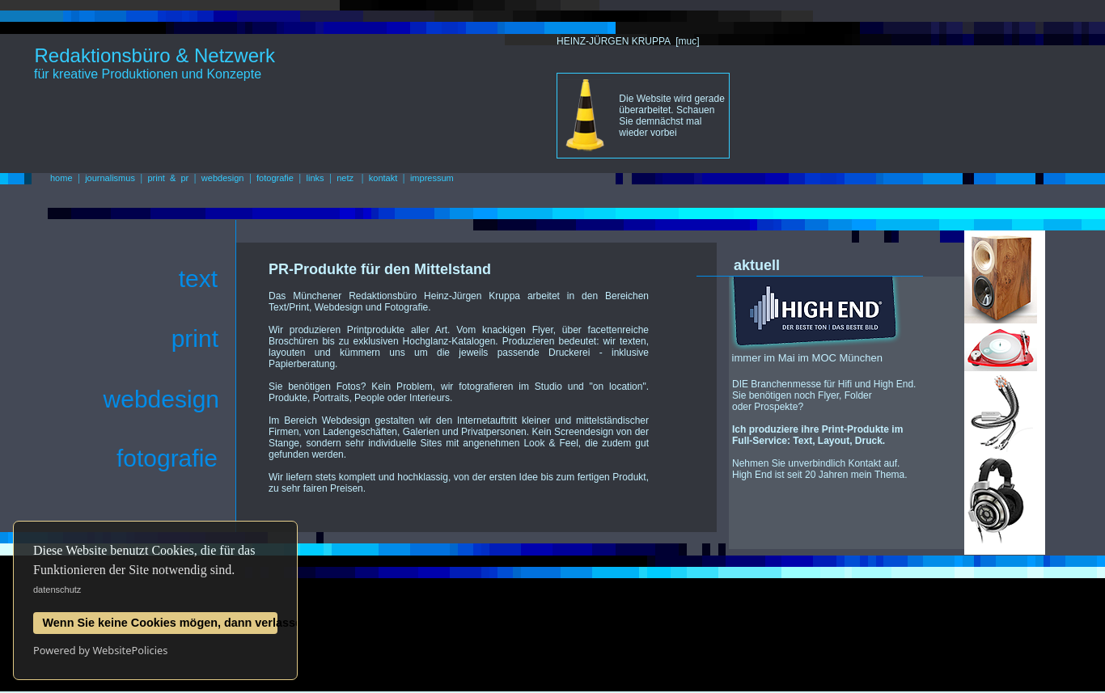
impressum (432, 178)
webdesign (222, 178)
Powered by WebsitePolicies (100, 650)
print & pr (168, 178)
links (315, 178)
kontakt (383, 178)
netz (345, 178)
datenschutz (57, 589)
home (61, 178)
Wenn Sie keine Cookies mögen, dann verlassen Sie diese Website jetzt (160, 622)
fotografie (275, 178)
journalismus (110, 178)
